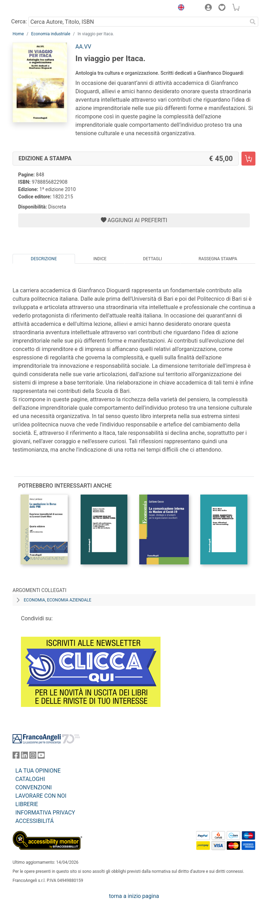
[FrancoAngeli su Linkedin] (24, 756)
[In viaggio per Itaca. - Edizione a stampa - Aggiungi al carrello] (248, 159)
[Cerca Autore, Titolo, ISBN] (137, 22)
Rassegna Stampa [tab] (218, 258)
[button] (179, 8)
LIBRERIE (26, 804)
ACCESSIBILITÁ (34, 821)
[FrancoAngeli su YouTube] (41, 756)
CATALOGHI (30, 779)
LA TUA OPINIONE (38, 770)
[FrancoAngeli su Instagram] (32, 756)
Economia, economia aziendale (57, 600)
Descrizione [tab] (44, 258)
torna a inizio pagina (134, 896)
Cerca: (19, 21)
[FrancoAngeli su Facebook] (16, 756)
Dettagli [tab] (152, 258)
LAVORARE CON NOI (40, 795)
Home (18, 33)
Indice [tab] (99, 258)
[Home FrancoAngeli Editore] (36, 8)
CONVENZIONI (33, 787)
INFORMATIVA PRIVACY (45, 812)
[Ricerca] (252, 22)
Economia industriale (50, 33)
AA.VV (83, 46)
